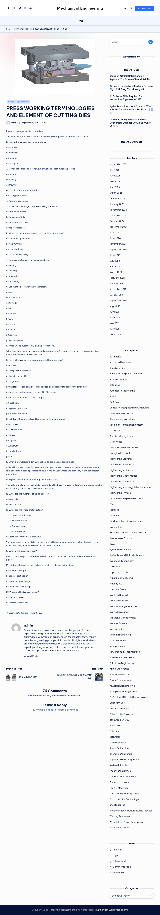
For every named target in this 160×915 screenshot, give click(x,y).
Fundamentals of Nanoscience (126, 521)
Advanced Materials (120, 362)
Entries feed (119, 861)
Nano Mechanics (119, 640)
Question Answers (119, 708)
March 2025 (116, 192)
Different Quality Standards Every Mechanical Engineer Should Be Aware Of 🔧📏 (130, 122)
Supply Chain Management (124, 759)
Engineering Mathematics (123, 475)
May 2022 (115, 260)
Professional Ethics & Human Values (129, 697)
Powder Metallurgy (120, 674)
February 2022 (117, 277)
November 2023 (118, 243)
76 (43, 123)
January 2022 (117, 283)
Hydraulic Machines (120, 549)
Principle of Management (123, 691)
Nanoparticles (117, 646)
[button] (144, 8)
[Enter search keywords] (132, 42)
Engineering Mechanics (122, 481)
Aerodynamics (117, 368)
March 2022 (116, 272)
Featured (114, 509)
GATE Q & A (116, 526)
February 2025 (117, 198)
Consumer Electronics (121, 413)
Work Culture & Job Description (126, 822)
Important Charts (119, 572)
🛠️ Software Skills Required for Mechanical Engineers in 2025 (126, 98)
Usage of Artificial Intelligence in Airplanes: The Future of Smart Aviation (130, 78)
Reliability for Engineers (122, 714)
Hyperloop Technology (122, 561)
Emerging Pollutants (120, 453)
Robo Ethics (116, 725)
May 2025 (115, 181)
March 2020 (116, 334)
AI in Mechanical (118, 379)
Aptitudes (115, 385)
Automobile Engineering (122, 390)
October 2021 (117, 294)
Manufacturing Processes (123, 606)
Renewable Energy (119, 719)
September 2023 (118, 249)
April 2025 (115, 187)
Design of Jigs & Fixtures (18, 102)
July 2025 (115, 170)
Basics (113, 396)
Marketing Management (123, 617)
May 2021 (114, 323)
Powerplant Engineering (122, 685)
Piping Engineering (119, 668)
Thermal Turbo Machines (123, 776)
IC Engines (115, 566)
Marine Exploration (119, 612)
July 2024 (115, 232)
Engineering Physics (120, 492)
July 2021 (114, 311)
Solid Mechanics (118, 742)
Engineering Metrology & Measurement (131, 487)
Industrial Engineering (121, 577)
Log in (116, 855)
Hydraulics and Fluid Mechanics (127, 555)
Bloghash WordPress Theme (113, 909)
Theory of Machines (120, 770)
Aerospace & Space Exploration (126, 373)
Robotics (114, 731)
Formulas (114, 515)
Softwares (115, 736)
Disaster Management (122, 436)
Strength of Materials (121, 753)
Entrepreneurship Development (126, 498)
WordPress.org (120, 872)
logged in (51, 709)
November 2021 (118, 289)
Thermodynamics (119, 782)
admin (28, 625)
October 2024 (117, 221)
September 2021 (118, 300)
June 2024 (115, 238)
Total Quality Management (124, 793)
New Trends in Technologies (125, 651)
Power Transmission (120, 680)
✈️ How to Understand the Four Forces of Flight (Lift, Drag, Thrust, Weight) (131, 88)
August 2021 (116, 306)
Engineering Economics (122, 464)
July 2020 (115, 329)
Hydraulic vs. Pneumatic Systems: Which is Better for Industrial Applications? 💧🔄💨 (131, 109)
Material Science (119, 623)
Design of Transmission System (126, 424)
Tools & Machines (119, 788)
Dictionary (115, 430)
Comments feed (122, 866)
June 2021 (115, 317)
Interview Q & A (118, 589)
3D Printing (115, 356)
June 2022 (115, 255)
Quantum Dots (118, 702)
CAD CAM (114, 402)
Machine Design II (119, 600)
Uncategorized (117, 804)
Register (117, 849)
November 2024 (118, 215)
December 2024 (118, 209)
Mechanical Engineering (80, 8)
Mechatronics (117, 629)
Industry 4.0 (116, 583)
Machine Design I (119, 595)
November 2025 (118, 164)
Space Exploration (119, 748)
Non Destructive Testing (122, 657)
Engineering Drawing (121, 458)
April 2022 (115, 266)
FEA (111, 504)
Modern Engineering (120, 634)
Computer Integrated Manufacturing (130, 407)
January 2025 (117, 204)
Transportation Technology (124, 799)
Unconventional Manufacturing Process (131, 810)
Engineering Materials (121, 470)
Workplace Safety (119, 827)
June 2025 (115, 175)
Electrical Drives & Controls (124, 447)
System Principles (119, 765)
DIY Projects (116, 441)
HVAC (112, 543)
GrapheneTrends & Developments (128, 532)
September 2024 (119, 226)
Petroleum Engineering (122, 663)
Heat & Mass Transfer (121, 538)
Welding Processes (120, 816)
